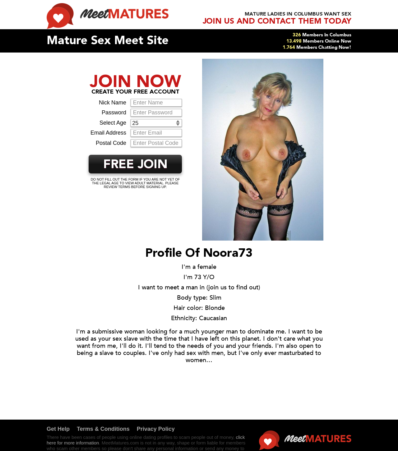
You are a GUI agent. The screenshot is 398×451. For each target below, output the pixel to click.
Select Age (113, 123)
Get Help (58, 429)
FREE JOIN (135, 165)
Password (114, 112)
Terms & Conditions (103, 429)
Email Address (108, 133)
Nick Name (112, 102)
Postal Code (111, 143)
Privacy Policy (156, 429)
